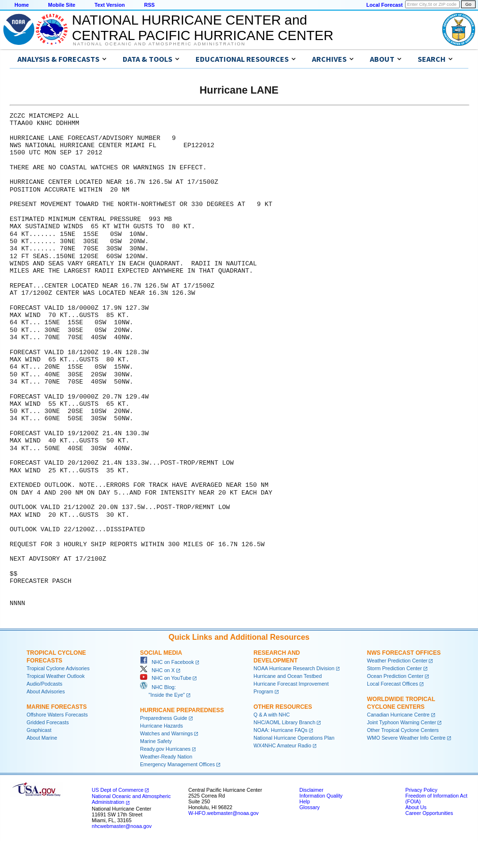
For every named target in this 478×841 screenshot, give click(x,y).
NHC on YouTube (165, 678)
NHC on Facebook (167, 662)
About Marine (42, 738)
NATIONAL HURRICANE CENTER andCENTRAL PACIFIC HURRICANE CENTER (202, 28)
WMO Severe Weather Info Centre (406, 738)
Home (21, 5)
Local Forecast (384, 5)
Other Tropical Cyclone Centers (403, 730)
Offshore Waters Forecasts (57, 714)
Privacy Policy (421, 790)
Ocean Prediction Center (395, 676)
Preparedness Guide (163, 718)
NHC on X (157, 670)
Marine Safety (156, 741)
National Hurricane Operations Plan (294, 738)
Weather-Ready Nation (166, 756)
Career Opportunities (429, 813)
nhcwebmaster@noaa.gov (122, 826)
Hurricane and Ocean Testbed (287, 676)
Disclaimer (311, 790)
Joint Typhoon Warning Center (401, 722)
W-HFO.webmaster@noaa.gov (223, 813)
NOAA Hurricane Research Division (294, 668)
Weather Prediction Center (397, 660)
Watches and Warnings (166, 733)
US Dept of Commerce (117, 790)
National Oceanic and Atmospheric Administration (159, 43)
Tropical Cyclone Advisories (58, 668)
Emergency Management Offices (177, 764)
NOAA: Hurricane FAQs (280, 730)
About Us (415, 807)
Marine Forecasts (57, 706)
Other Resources (282, 706)
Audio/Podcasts (44, 684)
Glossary (309, 807)
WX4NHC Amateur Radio (282, 745)
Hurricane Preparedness (182, 710)
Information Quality (320, 796)
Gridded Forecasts (48, 722)
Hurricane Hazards (161, 726)
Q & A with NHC (271, 714)
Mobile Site (61, 5)
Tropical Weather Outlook (55, 676)
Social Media (161, 652)
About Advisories (46, 691)
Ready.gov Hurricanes (165, 749)
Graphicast (39, 730)
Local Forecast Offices (392, 684)
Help (304, 801)
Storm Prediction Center (394, 668)
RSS (149, 5)
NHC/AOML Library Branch (284, 722)
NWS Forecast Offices (404, 652)
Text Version (110, 5)
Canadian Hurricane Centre (398, 714)
